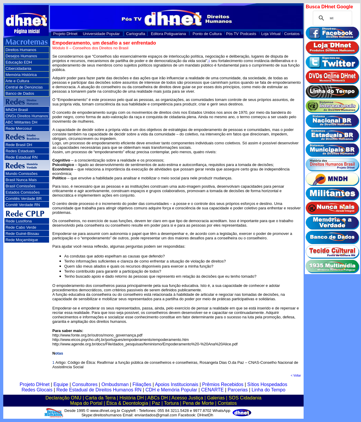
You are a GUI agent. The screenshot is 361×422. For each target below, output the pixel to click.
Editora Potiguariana (168, 33)
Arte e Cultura (17, 81)
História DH (132, 397)
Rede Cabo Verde (21, 227)
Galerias (216, 397)
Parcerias (237, 389)
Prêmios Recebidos (223, 384)
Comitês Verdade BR (24, 198)
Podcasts (248, 33)
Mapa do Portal (86, 403)
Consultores (85, 384)
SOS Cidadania (245, 397)
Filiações (142, 384)
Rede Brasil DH (19, 145)
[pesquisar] (331, 18)
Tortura (171, 403)
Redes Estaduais (20, 151)
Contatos (292, 33)
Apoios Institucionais (176, 384)
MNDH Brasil (17, 110)
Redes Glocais (36, 389)
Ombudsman (115, 384)
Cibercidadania (19, 68)
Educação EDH (19, 62)
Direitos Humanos (21, 50)
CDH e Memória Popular (171, 389)
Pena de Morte (198, 403)
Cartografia (135, 33)
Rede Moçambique (22, 240)
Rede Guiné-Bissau (22, 233)
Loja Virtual (271, 33)
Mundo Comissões (22, 173)
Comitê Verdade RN (23, 205)
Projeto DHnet (65, 33)
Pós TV (232, 33)
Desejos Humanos (21, 56)
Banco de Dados (20, 93)
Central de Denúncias (24, 87)
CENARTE (212, 389)
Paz (156, 403)
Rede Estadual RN (22, 157)
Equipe (61, 384)
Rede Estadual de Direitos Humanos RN (98, 389)
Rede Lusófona (19, 221)
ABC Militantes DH (21, 122)
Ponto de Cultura (207, 33)
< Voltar (296, 375)
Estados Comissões (23, 192)
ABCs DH (157, 397)
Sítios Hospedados (267, 384)
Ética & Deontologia (127, 403)
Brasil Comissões (20, 186)
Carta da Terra (100, 397)
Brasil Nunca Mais (21, 180)
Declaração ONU (63, 397)
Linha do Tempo (268, 389)
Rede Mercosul (19, 128)
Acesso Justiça (187, 397)
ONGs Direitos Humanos (27, 116)
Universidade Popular (101, 33)
